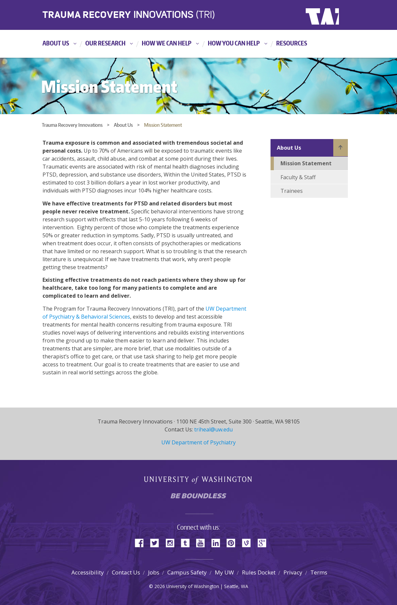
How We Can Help (167, 43)
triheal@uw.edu (213, 429)
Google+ (264, 542)
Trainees (291, 190)
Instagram (172, 542)
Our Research (105, 43)
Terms (318, 572)
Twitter (157, 542)
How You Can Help (234, 43)
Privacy (292, 572)
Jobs (153, 572)
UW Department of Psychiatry (198, 442)
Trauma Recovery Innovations (72, 125)
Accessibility (87, 572)
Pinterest (233, 542)
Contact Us (126, 572)
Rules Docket (259, 572)
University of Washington (333, 15)
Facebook (142, 542)
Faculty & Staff (298, 177)
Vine (249, 542)
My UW (224, 572)
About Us (55, 43)
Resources (291, 43)
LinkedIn (218, 542)
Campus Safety (187, 572)
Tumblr (188, 542)
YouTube (203, 542)
